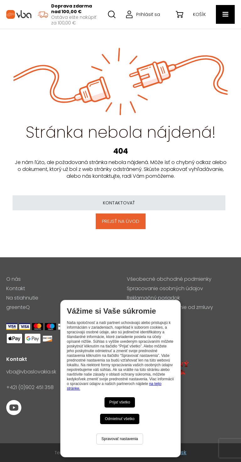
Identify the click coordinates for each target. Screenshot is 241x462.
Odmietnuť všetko (120, 419)
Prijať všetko (119, 402)
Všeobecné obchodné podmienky (169, 279)
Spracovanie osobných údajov (165, 288)
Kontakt (15, 288)
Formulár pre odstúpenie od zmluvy (170, 307)
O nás (13, 279)
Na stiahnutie (22, 298)
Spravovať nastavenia (119, 439)
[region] (67, 14)
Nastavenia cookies (151, 317)
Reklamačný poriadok (153, 298)
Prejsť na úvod (120, 221)
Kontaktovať (119, 203)
